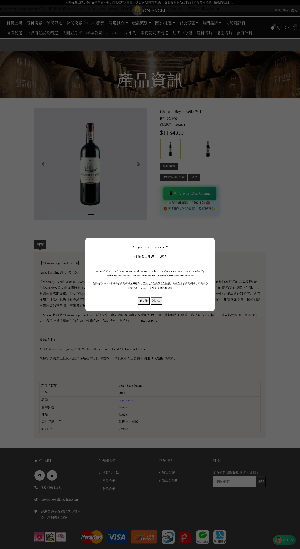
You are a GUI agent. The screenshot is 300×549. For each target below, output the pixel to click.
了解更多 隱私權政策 (160, 288)
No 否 (156, 301)
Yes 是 (144, 301)
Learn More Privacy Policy (180, 275)
